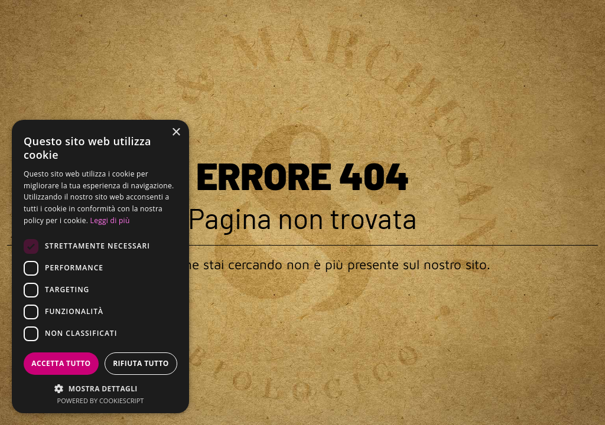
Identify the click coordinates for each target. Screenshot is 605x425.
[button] (100, 387)
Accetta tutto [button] (60, 363)
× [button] (175, 132)
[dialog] (100, 266)
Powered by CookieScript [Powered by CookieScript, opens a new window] (100, 400)
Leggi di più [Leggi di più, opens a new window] (110, 220)
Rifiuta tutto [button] (141, 363)
